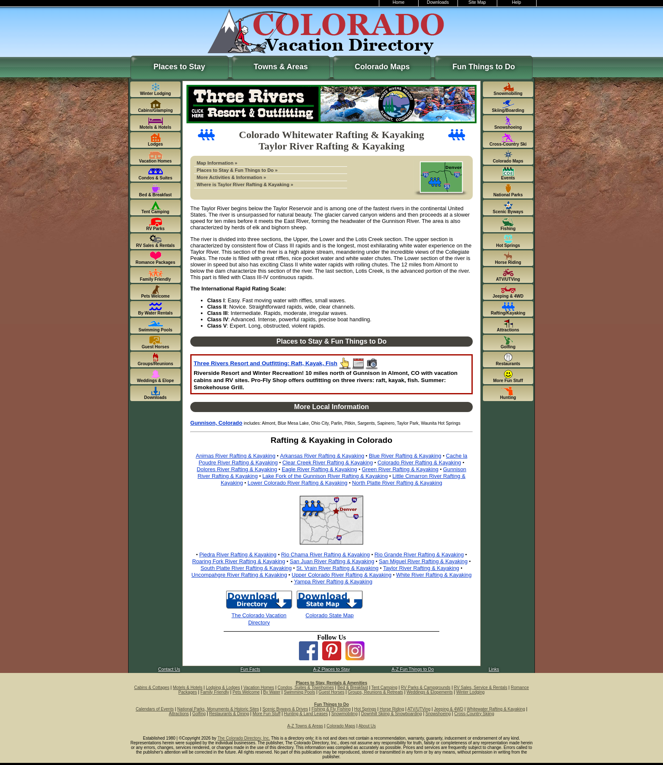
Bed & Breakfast (352, 687)
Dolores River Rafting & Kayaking (237, 469)
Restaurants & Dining (229, 713)
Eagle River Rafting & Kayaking (319, 469)
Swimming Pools (299, 692)
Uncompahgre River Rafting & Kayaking (239, 575)
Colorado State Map (330, 615)
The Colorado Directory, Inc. (243, 738)
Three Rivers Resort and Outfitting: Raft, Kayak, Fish (265, 363)
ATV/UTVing (418, 709)
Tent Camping (384, 687)
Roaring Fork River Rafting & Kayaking (238, 561)
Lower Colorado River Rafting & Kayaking (298, 483)
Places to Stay (179, 66)
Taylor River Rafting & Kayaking (421, 568)
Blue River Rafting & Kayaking (405, 456)
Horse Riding (392, 709)
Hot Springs (365, 709)
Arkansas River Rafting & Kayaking (322, 456)
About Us (367, 726)
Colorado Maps (382, 66)
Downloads (438, 2)
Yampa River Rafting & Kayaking (333, 581)
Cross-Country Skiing (474, 713)
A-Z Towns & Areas (305, 726)
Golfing (199, 713)
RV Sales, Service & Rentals (480, 687)
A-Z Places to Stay (331, 669)
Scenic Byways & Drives (285, 709)
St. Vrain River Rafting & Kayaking (337, 568)
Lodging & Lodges (223, 687)
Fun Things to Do (483, 66)
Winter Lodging (470, 692)
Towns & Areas (281, 66)
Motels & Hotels (188, 687)
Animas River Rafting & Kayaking (235, 456)
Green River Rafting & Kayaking (400, 469)
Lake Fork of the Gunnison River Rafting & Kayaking (325, 476)
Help (516, 2)
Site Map (477, 2)
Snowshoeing (438, 713)
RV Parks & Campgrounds (425, 687)
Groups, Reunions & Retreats (375, 692)
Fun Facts (250, 669)
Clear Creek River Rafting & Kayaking (327, 462)
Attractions (179, 713)
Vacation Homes (259, 687)
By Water (271, 692)
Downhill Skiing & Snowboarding (391, 713)
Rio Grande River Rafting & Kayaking (419, 554)
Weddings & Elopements (429, 692)
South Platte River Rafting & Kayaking (246, 568)
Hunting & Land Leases (306, 713)
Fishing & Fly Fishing (331, 709)
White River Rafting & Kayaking (434, 575)
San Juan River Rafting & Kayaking (332, 561)
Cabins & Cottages (151, 687)
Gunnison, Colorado (216, 423)
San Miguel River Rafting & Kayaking (423, 561)
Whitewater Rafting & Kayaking (496, 709)
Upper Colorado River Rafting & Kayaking (342, 575)
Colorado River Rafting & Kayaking (419, 462)
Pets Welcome (246, 692)
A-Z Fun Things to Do (413, 669)
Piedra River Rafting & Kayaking (238, 554)
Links (494, 669)
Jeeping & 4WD (448, 709)
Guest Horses (331, 692)
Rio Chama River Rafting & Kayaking (325, 554)
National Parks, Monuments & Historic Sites (218, 709)
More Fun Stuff (266, 713)
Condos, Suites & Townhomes (306, 687)
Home (399, 2)
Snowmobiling (344, 713)
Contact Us (169, 669)
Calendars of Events (155, 709)
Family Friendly (214, 692)
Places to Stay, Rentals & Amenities (331, 683)
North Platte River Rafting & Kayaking (397, 483)
